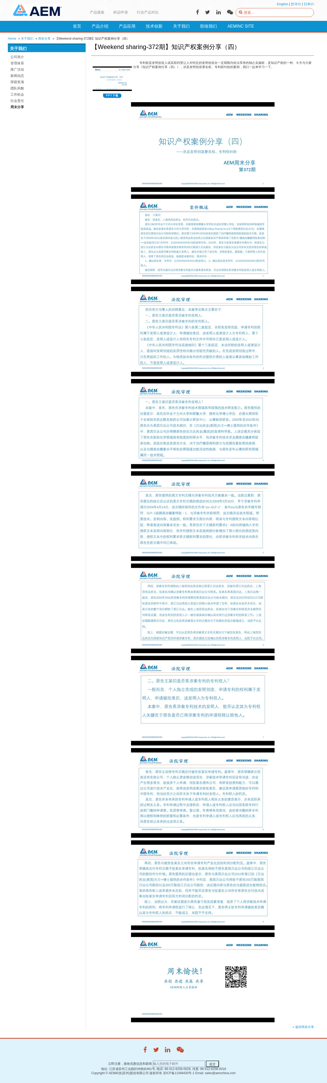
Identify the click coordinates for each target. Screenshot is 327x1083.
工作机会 (17, 94)
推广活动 (17, 69)
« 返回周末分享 (303, 1027)
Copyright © (99, 1073)
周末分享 (44, 38)
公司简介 (17, 57)
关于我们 (27, 38)
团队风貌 (17, 88)
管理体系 (17, 63)
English (282, 4)
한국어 (296, 4)
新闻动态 (17, 76)
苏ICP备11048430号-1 (178, 1073)
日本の (309, 4)
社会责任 (17, 101)
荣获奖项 (17, 82)
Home (12, 38)
